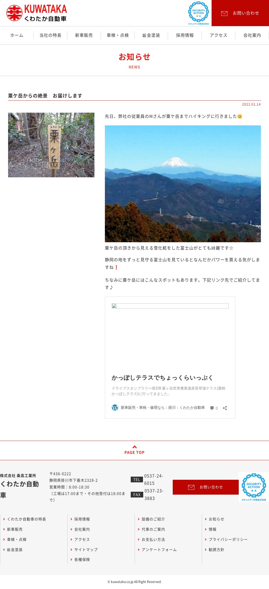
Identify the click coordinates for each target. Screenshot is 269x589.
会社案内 (252, 35)
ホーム (16, 35)
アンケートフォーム (159, 549)
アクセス (219, 35)
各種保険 (82, 559)
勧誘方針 (216, 549)
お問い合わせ (205, 487)
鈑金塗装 (151, 35)
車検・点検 (118, 35)
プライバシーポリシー (228, 539)
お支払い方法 (153, 539)
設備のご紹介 (153, 519)
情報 (213, 529)
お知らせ (216, 519)
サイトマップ (86, 549)
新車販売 (84, 35)
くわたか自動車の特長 (26, 519)
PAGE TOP (134, 452)
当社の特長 (50, 35)
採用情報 (185, 35)
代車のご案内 (153, 529)
